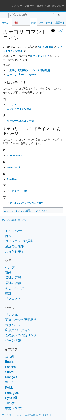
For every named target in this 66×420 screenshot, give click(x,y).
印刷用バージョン (17, 330)
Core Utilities (45, 46)
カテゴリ (9, 210)
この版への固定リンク (21, 335)
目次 (8, 236)
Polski (9, 387)
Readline (12, 179)
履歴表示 (60, 22)
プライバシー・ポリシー (12, 415)
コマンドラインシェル (19, 108)
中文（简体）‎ (14, 408)
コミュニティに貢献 (19, 241)
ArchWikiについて (33, 415)
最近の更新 (13, 278)
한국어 (10, 382)
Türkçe (10, 403)
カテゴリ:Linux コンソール (22, 74)
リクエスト (13, 298)
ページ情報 (13, 340)
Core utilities (14, 155)
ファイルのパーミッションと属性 (25, 202)
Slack (40, 5)
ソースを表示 (46, 22)
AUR (47, 5)
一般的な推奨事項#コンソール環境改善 (28, 70)
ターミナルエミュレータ (20, 120)
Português (12, 393)
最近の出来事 (14, 246)
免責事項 (47, 415)
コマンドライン (38, 56)
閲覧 (33, 22)
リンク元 (11, 314)
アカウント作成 (9, 220)
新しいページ (14, 288)
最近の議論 (13, 283)
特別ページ (13, 325)
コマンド (12, 104)
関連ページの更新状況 (21, 320)
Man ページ (13, 167)
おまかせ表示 (14, 251)
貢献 (8, 273)
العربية (9, 356)
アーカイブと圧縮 (17, 191)
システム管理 (23, 210)
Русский (11, 398)
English (10, 361)
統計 (8, 293)
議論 (16, 22)
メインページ (14, 231)
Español (11, 367)
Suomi (9, 372)
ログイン (22, 220)
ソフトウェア (40, 210)
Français (11, 377)
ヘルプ (59, 30)
